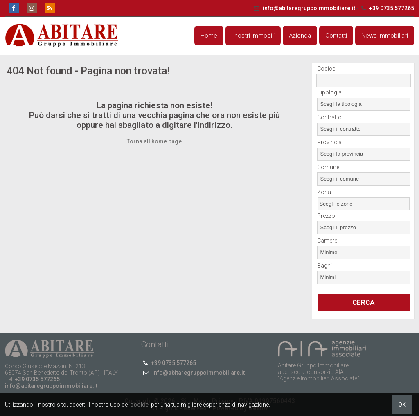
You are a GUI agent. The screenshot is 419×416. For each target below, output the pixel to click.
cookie (139, 404)
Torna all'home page (154, 141)
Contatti (336, 35)
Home (208, 35)
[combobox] (363, 104)
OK (402, 404)
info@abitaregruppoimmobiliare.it (304, 8)
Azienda (300, 35)
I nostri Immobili (253, 35)
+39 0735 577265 (386, 8)
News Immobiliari (384, 35)
